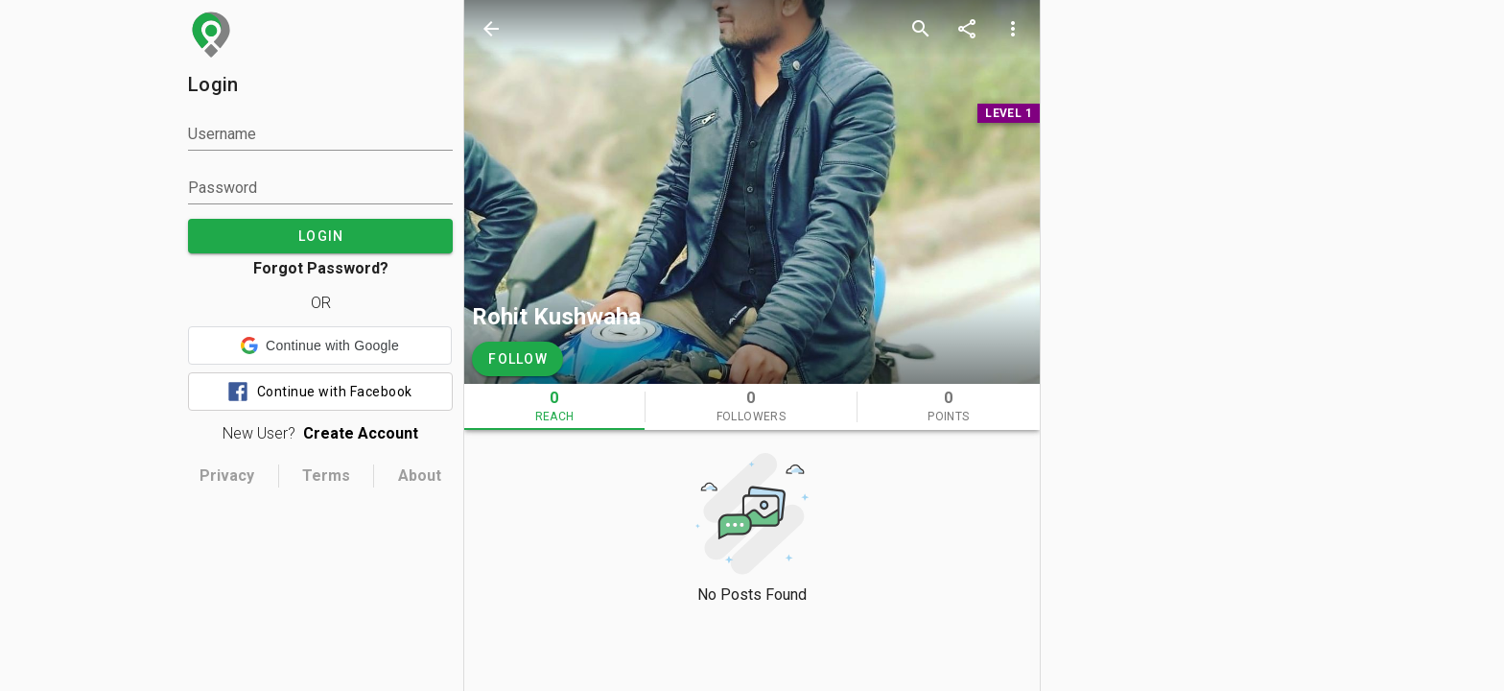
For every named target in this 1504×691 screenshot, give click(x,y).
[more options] (1013, 29)
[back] (491, 29)
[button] (320, 345)
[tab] (554, 407)
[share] (967, 29)
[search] (921, 29)
